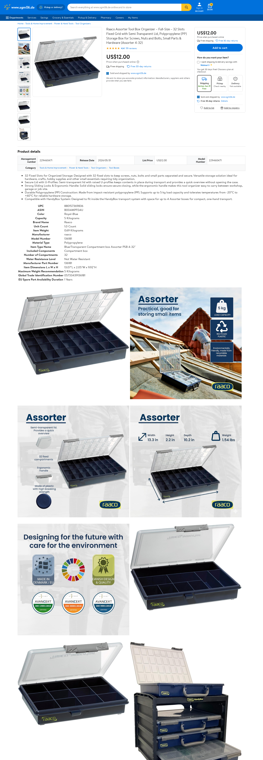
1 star (62, 615)
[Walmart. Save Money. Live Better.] (19, 7)
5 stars (61, 599)
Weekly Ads (173, 671)
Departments (14, 17)
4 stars (61, 603)
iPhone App (219, 688)
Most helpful (80, 636)
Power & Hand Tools (63, 23)
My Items (133, 17)
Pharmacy (106, 17)
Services (32, 17)
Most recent (37, 636)
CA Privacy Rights (170, 697)
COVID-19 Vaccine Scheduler (123, 688)
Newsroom (9, 697)
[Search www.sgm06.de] (124, 7)
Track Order (150, 671)
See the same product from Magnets (225, 457)
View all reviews (30, 625)
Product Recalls (116, 707)
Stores (59, 692)
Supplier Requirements (15, 713)
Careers (120, 17)
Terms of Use (167, 688)
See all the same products (231, 549)
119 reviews (131, 48)
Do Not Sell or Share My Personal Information (202, 722)
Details (224, 101)
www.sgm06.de (138, 73)
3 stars (61, 607)
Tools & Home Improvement (38, 23)
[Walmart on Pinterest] (235, 706)
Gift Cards (61, 707)
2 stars (61, 611)
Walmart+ (61, 702)
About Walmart (11, 688)
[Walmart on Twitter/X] (222, 706)
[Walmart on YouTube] (228, 706)
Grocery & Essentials (63, 17)
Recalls (111, 697)
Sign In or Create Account (97, 671)
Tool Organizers (83, 23)
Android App (219, 692)
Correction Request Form (36, 573)
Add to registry (230, 107)
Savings (44, 17)
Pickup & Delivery (87, 17)
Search (239, 636)
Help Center (127, 671)
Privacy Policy (168, 692)
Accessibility (114, 702)
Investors (8, 702)
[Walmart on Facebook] (215, 706)
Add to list (207, 107)
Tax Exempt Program (118, 713)
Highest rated (59, 636)
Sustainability (10, 707)
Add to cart (220, 48)
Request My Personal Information (178, 702)
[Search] (186, 7)
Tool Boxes (114, 167)
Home (20, 23)
